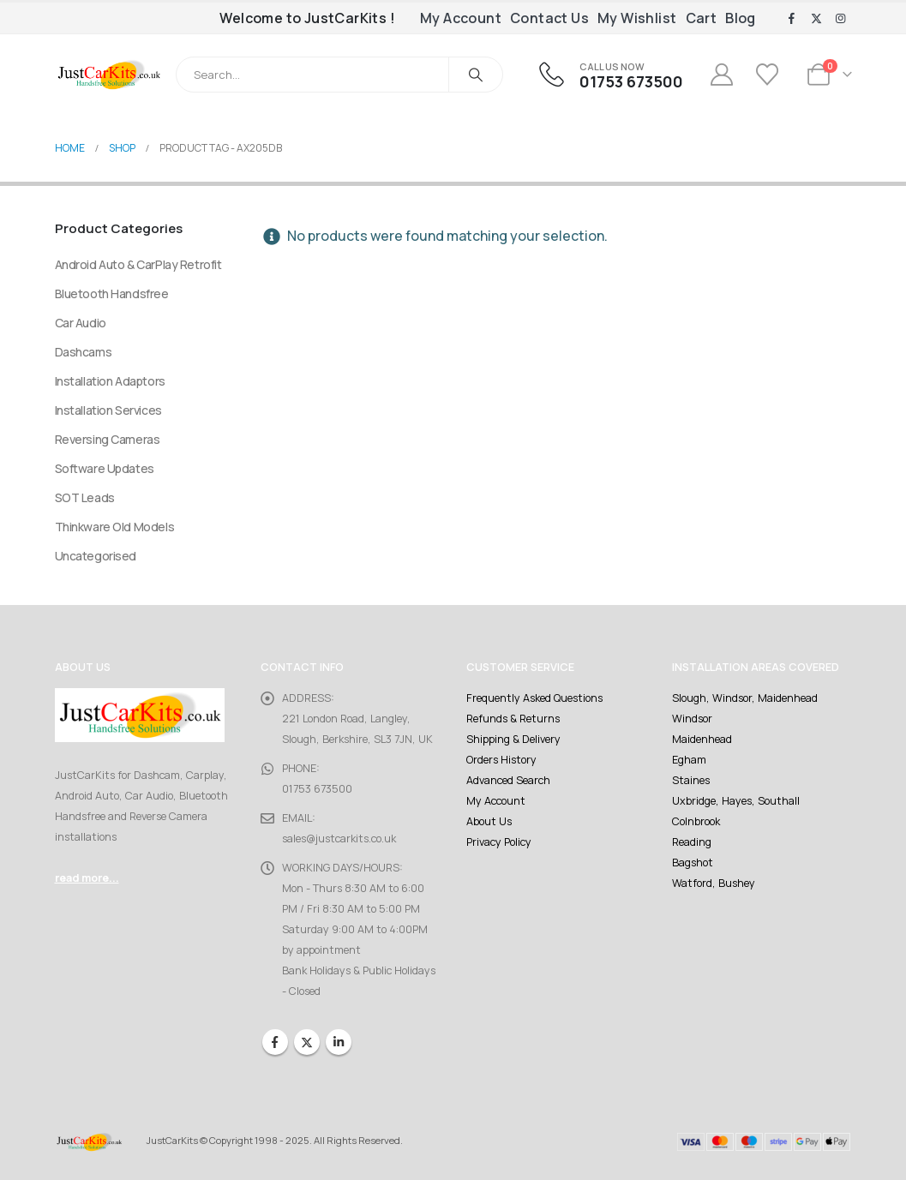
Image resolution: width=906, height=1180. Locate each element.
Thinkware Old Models (115, 526)
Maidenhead (702, 739)
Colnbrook (696, 821)
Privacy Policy (498, 842)
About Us (489, 821)
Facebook (275, 1042)
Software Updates (104, 468)
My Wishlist (636, 18)
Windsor (692, 718)
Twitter (307, 1042)
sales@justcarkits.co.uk (339, 838)
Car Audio (80, 322)
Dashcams (83, 352)
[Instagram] (841, 19)
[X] (816, 19)
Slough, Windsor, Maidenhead (745, 698)
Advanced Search (508, 780)
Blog (740, 18)
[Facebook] (792, 19)
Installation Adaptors (110, 381)
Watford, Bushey (713, 883)
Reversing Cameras (107, 439)
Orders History (501, 759)
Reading (691, 842)
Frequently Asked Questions (534, 698)
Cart (701, 18)
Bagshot (692, 862)
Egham (689, 759)
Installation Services (108, 410)
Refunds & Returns (513, 718)
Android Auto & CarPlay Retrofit (138, 264)
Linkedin (338, 1042)
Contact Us (549, 18)
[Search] (475, 74)
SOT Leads (85, 497)
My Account (460, 18)
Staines (691, 780)
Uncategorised (96, 556)
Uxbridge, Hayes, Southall (736, 801)
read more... (87, 878)
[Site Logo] (109, 74)
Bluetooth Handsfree (112, 293)
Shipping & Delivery (513, 739)
